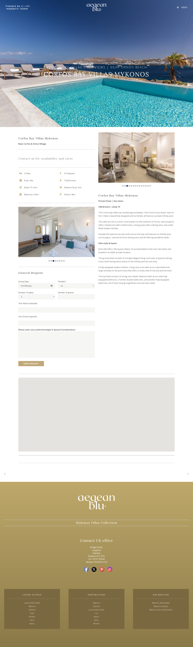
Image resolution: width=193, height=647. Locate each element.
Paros (96, 620)
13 (148, 186)
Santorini (96, 606)
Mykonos (96, 603)
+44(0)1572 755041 (17, 8)
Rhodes (96, 623)
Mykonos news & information (160, 610)
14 (150, 186)
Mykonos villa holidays (161, 603)
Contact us (13, 6)
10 (142, 186)
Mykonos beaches (161, 606)
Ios (96, 613)
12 (146, 186)
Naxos (96, 616)
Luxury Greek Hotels (32, 603)
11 (144, 186)
